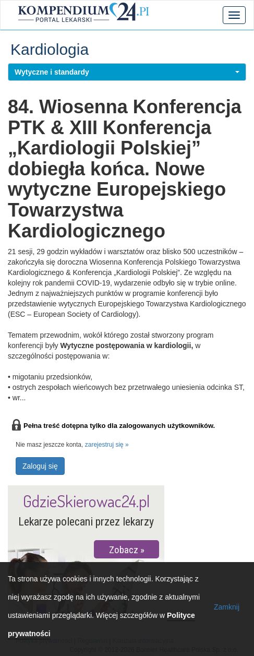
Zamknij (226, 607)
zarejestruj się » (107, 444)
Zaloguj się (40, 466)
